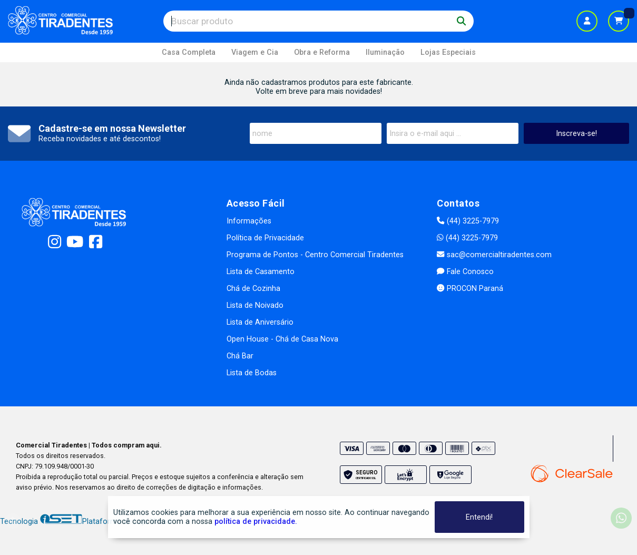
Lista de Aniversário (260, 322)
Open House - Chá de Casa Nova (282, 339)
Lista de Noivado (255, 305)
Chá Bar (240, 356)
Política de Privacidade (265, 237)
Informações (249, 221)
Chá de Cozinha (253, 288)
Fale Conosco (465, 271)
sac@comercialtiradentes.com (494, 254)
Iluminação (385, 52)
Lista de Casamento (261, 271)
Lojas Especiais (448, 52)
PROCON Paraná (470, 288)
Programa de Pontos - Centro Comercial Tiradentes (315, 254)
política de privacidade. (255, 521)
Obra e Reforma (322, 52)
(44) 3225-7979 (467, 221)
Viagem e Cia (254, 52)
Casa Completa (188, 52)
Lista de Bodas (252, 372)
